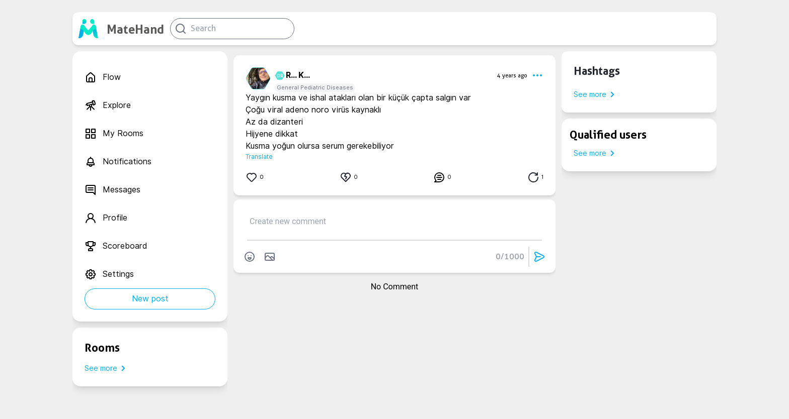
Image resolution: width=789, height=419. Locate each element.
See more (107, 368)
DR (278, 75)
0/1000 (510, 256)
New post (150, 298)
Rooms (102, 347)
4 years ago (512, 75)
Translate (259, 156)
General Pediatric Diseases (315, 87)
